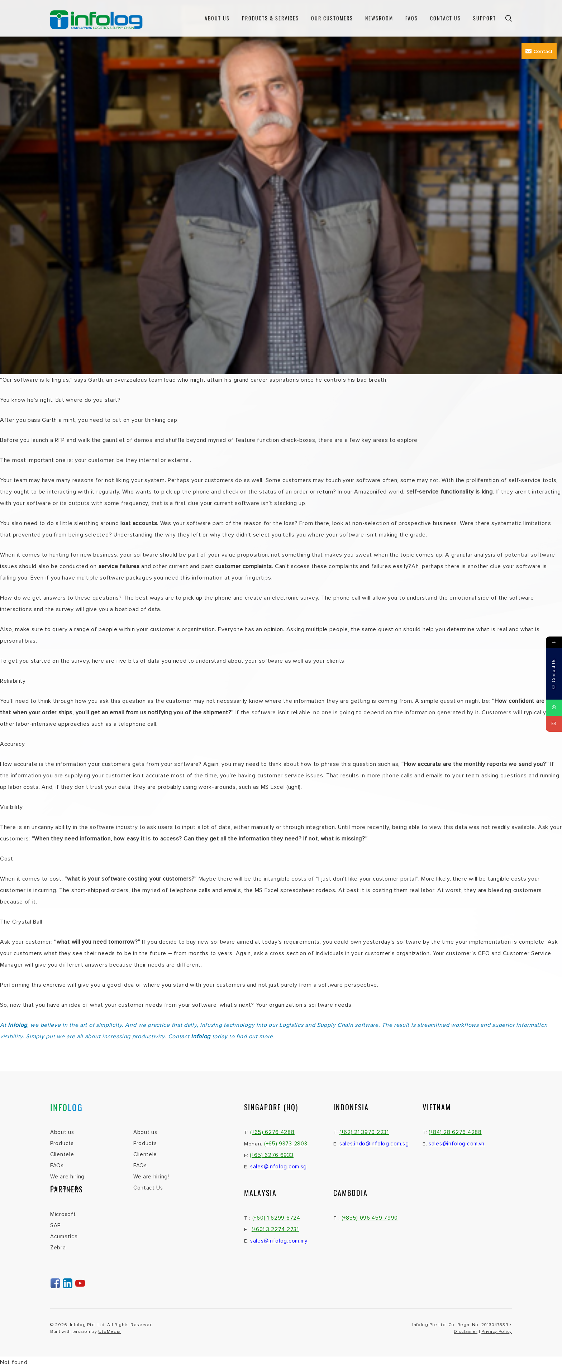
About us (217, 18)
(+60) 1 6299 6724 (276, 1218)
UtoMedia (109, 1331)
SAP (55, 1225)
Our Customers (332, 18)
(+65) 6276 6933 (272, 1155)
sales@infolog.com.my (279, 1241)
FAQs (411, 18)
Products (62, 1143)
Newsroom (379, 18)
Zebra (58, 1247)
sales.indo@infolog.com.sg (374, 1143)
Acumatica (63, 1236)
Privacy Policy (496, 1331)
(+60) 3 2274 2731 (275, 1229)
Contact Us (445, 18)
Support (484, 18)
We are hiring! (68, 1176)
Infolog (200, 1036)
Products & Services (270, 18)
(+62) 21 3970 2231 (364, 1132)
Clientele (62, 1154)
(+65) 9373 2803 (286, 1143)
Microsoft (63, 1214)
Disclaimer (465, 1331)
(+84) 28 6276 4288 (455, 1132)
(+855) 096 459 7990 (370, 1218)
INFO (66, 1107)
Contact (539, 51)
